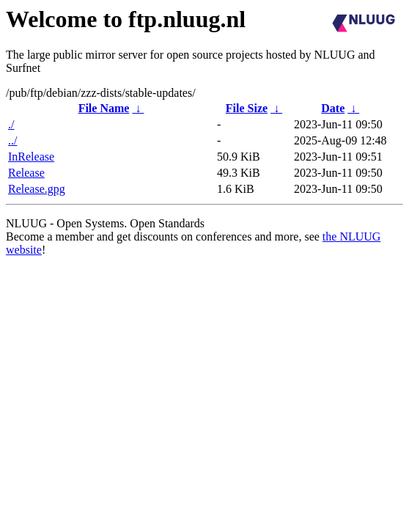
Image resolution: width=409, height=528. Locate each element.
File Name (104, 108)
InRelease (31, 156)
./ (11, 124)
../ (12, 140)
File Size (247, 108)
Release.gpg (36, 189)
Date (332, 108)
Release (26, 172)
